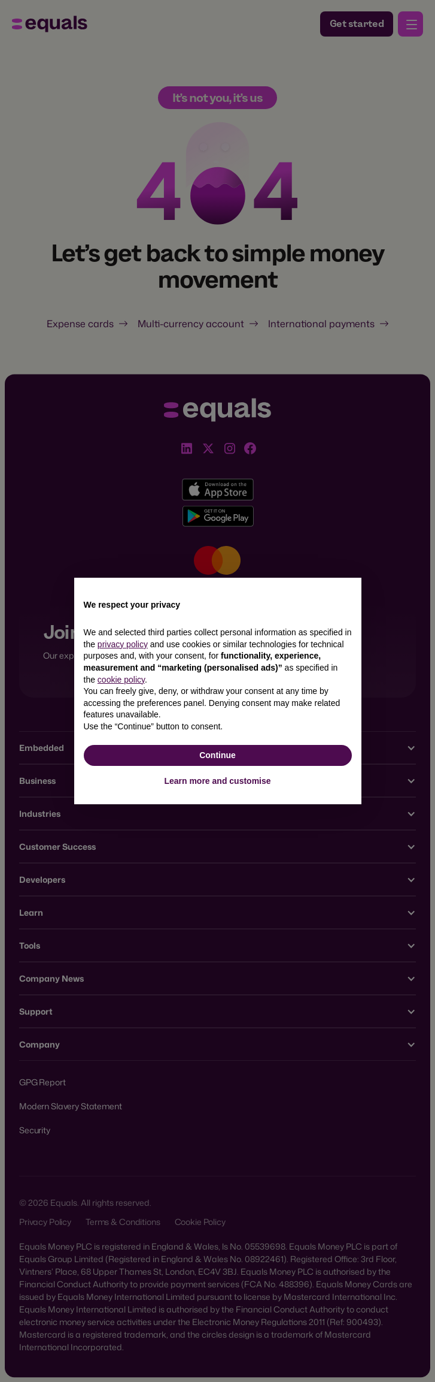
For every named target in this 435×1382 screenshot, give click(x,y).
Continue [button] (217, 755)
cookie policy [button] (121, 679)
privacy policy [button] (123, 644)
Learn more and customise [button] (217, 781)
